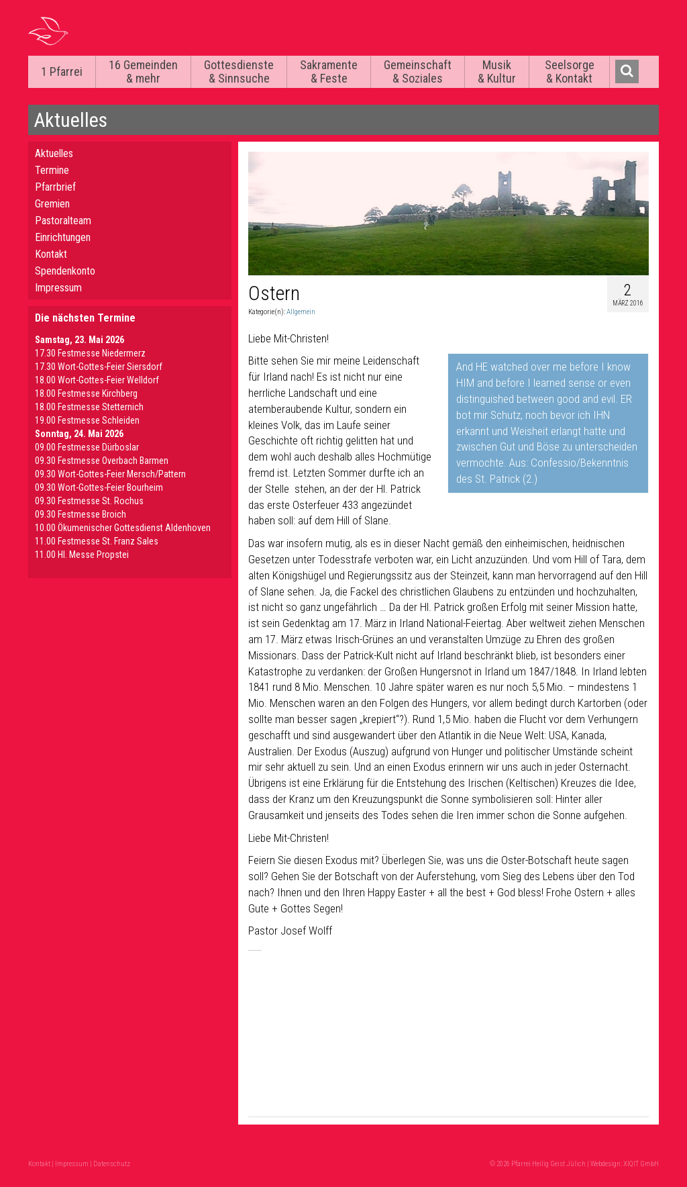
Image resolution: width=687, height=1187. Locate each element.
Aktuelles (54, 153)
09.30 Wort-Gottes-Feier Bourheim (99, 487)
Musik (497, 71)
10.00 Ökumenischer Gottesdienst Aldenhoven (123, 527)
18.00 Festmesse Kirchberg (86, 393)
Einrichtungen (63, 237)
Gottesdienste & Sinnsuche (239, 71)
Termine (52, 170)
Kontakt (51, 254)
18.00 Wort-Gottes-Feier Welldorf (97, 380)
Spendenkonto (65, 271)
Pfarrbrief (55, 187)
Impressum (58, 287)
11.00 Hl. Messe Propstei (82, 554)
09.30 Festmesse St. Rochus (89, 500)
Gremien (52, 203)
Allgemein (300, 311)
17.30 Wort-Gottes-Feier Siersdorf (98, 366)
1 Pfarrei (62, 71)
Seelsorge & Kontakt (569, 71)
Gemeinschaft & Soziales (418, 71)
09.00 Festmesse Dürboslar (87, 447)
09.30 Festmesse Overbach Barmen (101, 460)
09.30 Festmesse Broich (80, 514)
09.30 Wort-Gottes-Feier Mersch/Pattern (110, 474)
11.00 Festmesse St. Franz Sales (96, 541)
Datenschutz (111, 1163)
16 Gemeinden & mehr (143, 71)
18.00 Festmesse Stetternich (89, 406)
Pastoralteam (63, 220)
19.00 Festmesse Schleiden (87, 420)
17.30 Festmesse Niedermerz (90, 353)
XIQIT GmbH (641, 1163)
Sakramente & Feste (329, 71)
